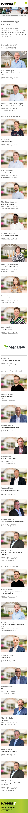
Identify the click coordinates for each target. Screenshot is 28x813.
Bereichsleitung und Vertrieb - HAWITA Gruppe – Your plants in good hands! (8, 3)
